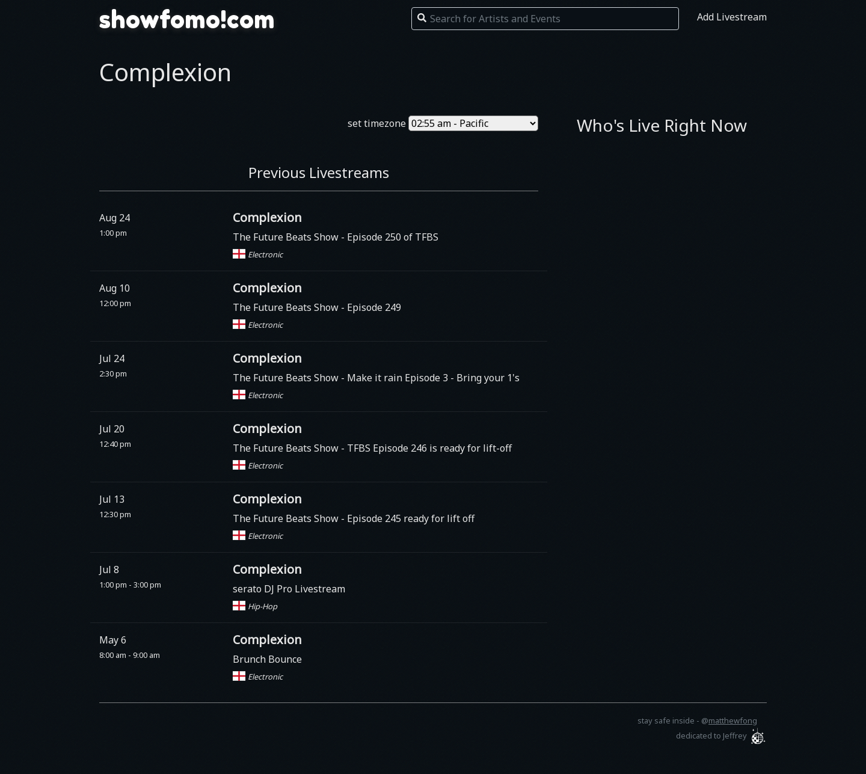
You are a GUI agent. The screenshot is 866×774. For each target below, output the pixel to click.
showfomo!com (187, 19)
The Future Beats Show (287, 237)
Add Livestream (732, 16)
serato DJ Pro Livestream (289, 588)
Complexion (267, 217)
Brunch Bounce (267, 659)
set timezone (377, 123)
